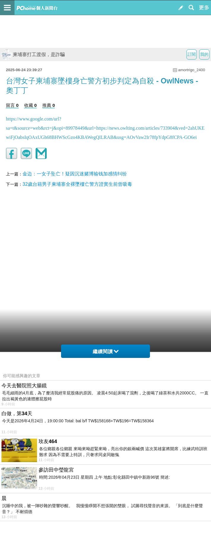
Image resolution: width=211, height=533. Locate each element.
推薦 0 (48, 105)
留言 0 (12, 105)
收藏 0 (30, 105)
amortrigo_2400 (191, 70)
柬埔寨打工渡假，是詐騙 (33, 54)
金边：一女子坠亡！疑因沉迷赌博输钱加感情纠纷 (75, 173)
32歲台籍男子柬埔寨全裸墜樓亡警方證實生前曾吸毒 (77, 184)
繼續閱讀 (106, 351)
